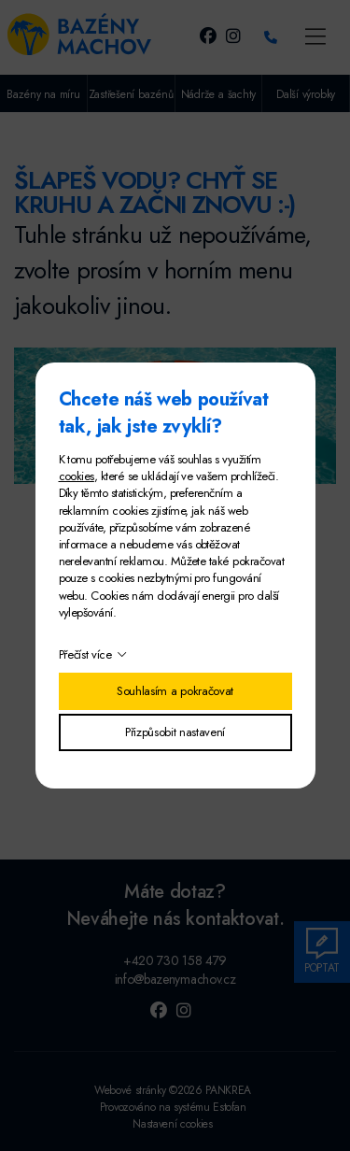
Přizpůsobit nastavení (175, 732)
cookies (76, 476)
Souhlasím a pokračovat (175, 691)
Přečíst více (85, 654)
